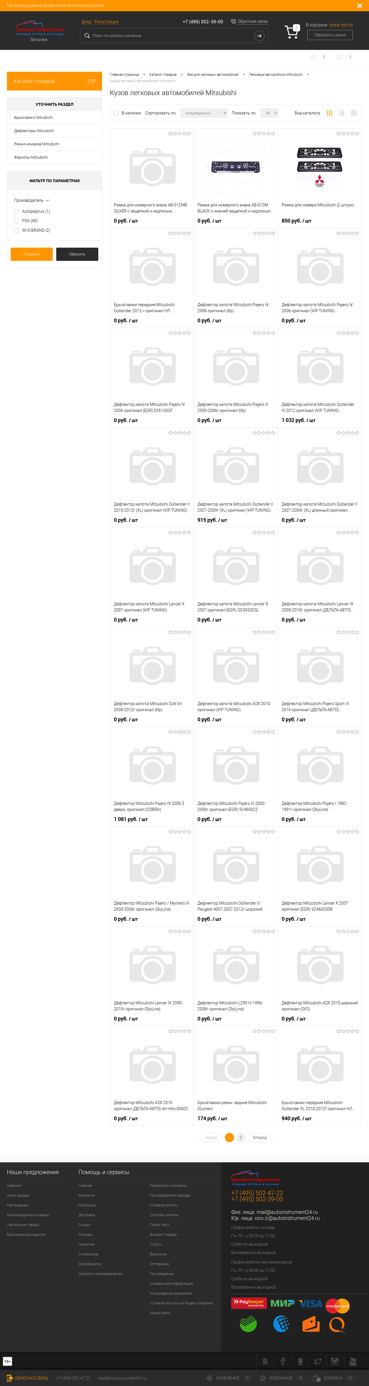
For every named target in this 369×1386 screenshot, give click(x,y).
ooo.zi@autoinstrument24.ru (287, 1218)
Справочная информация (171, 1283)
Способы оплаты (164, 1215)
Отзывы (85, 1234)
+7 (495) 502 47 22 (73, 1378)
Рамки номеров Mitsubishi (36, 144)
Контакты (86, 1195)
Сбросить (77, 254)
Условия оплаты (164, 1205)
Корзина (334, 1378)
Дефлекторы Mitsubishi (34, 131)
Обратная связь (253, 21)
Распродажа (17, 1205)
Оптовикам (159, 1264)
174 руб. (212, 1118)
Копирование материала (171, 1293)
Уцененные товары (23, 1225)
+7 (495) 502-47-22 (257, 1193)
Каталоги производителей (100, 1274)
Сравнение (229, 1378)
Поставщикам (162, 1274)
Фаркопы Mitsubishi (31, 157)
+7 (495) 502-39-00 (203, 21)
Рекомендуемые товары (28, 1215)
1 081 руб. (131, 819)
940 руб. (296, 1118)
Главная (85, 1185)
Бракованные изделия (26, 1234)
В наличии (132, 113)
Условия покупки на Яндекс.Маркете (181, 1303)
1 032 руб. (298, 420)
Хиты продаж (18, 1195)
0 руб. (126, 221)
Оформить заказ (330, 35)
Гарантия (86, 1244)
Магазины (87, 1205)
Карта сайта (160, 1313)
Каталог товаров (54, 81)
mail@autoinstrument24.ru (287, 1212)
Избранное (282, 1378)
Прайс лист (159, 1225)
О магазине (88, 1254)
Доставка (86, 1215)
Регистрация (107, 21)
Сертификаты (89, 1264)
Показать (31, 254)
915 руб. (212, 520)
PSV (30, 221)
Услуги (155, 1244)
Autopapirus (36, 211)
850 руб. (296, 221)
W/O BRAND (36, 230)
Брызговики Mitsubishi (33, 117)
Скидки (84, 1225)
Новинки (14, 1185)
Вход (86, 21)
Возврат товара (163, 1234)
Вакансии (158, 1254)
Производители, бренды (170, 1195)
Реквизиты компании (168, 1185)
